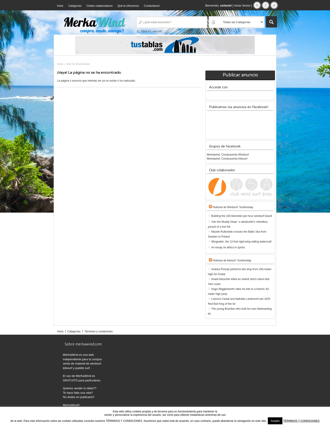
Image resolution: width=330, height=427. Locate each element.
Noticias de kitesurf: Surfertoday (232, 260)
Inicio (60, 5)
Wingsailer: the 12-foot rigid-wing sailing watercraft (241, 241)
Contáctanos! (152, 5)
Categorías (74, 5)
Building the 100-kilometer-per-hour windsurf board (241, 216)
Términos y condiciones (98, 331)
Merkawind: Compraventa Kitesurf (227, 158)
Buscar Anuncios (271, 21)
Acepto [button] (275, 421)
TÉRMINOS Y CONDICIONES (301, 421)
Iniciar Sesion (242, 5)
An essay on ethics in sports (228, 247)
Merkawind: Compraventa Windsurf (228, 154)
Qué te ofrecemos (128, 5)
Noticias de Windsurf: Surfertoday (233, 207)
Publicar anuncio (240, 75)
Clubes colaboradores (99, 5)
